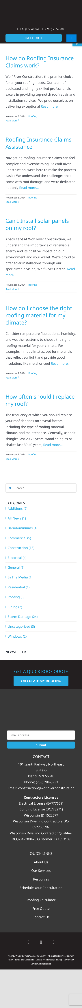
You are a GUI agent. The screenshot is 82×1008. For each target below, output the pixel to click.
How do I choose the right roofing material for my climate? (38, 315)
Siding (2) (15, 607)
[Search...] (41, 488)
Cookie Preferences (44, 959)
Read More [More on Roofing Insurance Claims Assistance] (11, 201)
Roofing (32, 116)
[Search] (10, 488)
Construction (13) (21, 547)
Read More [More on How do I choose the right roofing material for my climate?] (11, 377)
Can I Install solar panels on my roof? (37, 224)
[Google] (28, 942)
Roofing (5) (16, 597)
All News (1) (17, 518)
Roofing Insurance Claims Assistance (38, 143)
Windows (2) (17, 636)
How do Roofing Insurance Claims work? (39, 61)
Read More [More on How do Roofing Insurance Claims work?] (11, 120)
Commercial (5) (19, 538)
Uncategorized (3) (21, 626)
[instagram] (54, 942)
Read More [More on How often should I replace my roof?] (11, 459)
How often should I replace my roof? (40, 400)
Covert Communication (41, 963)
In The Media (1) (20, 577)
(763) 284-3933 (47, 782)
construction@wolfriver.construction (46, 788)
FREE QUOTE (33, 38)
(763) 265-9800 (53, 29)
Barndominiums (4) (22, 528)
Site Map (58, 959)
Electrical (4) (17, 557)
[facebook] (41, 942)
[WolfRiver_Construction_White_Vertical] (41, 711)
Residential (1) (18, 587)
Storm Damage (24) (23, 616)
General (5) (16, 567)
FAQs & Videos (28, 29)
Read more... (50, 106)
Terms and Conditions (24, 959)
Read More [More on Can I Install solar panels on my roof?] (11, 289)
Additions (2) (17, 508)
